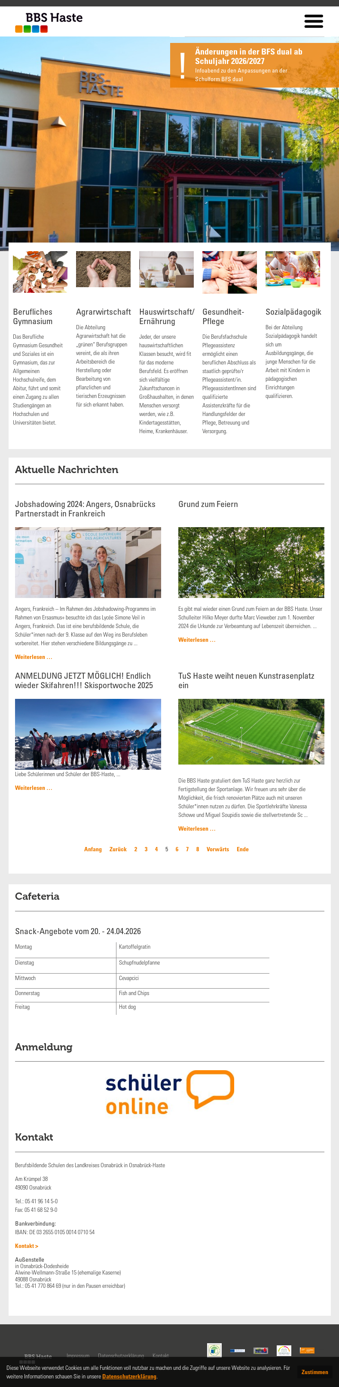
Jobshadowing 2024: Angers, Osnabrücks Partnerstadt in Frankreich (85, 508)
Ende (243, 849)
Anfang (93, 849)
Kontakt (161, 1355)
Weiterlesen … (33, 656)
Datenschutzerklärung (121, 1355)
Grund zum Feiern (208, 503)
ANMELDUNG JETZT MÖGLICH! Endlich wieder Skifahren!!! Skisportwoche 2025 (84, 680)
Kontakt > (26, 1245)
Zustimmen (315, 1371)
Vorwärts (218, 849)
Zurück (118, 849)
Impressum (78, 1355)
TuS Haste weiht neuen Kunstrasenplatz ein (246, 680)
